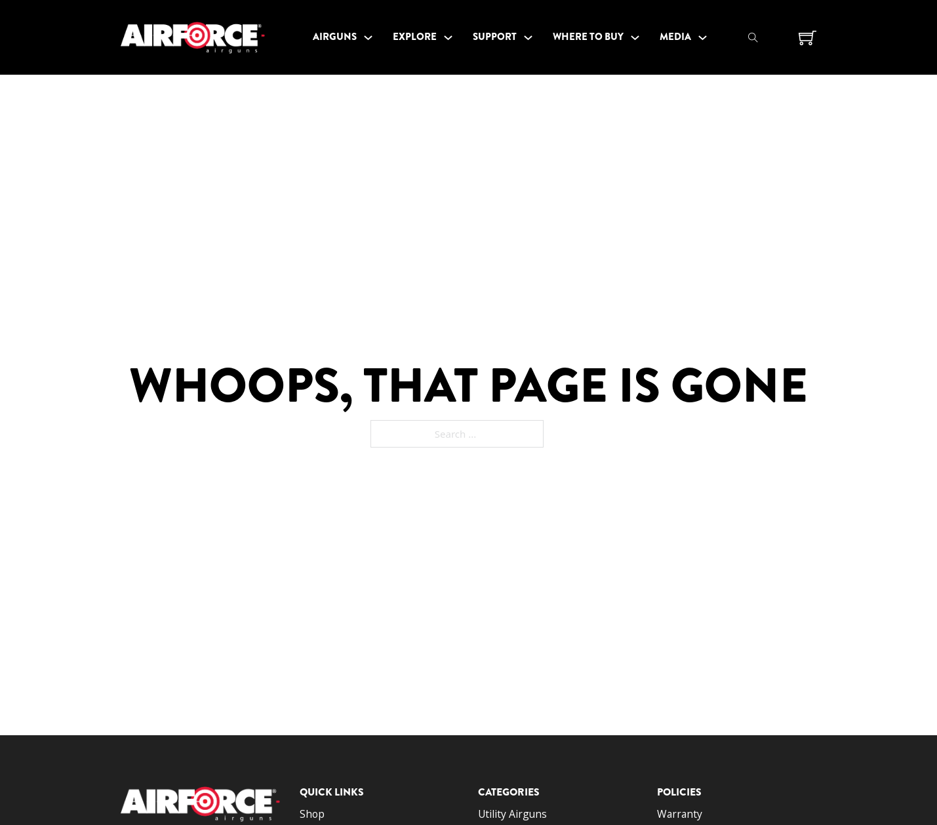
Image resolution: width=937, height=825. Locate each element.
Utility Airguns (512, 814)
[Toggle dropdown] (368, 37)
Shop (312, 814)
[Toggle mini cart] (807, 38)
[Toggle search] (752, 37)
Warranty (679, 814)
